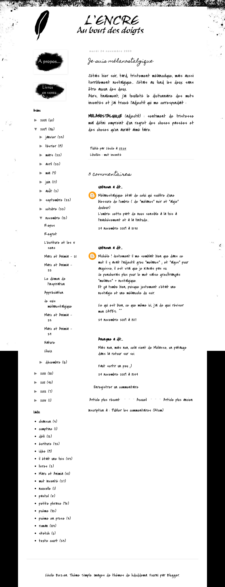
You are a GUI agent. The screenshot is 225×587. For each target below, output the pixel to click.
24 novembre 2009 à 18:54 (118, 374)
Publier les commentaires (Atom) (137, 410)
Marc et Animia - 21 (60, 256)
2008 (44, 120)
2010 (44, 373)
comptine (45, 429)
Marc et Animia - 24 (58, 331)
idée (42, 451)
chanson (45, 422)
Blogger (173, 575)
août (49, 191)
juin (48, 182)
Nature (49, 343)
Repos (49, 225)
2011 (43, 382)
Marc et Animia (51, 474)
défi (42, 436)
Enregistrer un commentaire (116, 387)
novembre (53, 218)
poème (44, 511)
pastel (44, 496)
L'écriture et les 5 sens (59, 245)
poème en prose (52, 518)
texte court (48, 541)
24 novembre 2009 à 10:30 (118, 228)
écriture (45, 444)
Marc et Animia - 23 (58, 317)
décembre (53, 362)
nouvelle (45, 489)
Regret (50, 234)
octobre (52, 209)
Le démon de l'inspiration (54, 281)
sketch (44, 533)
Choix (48, 351)
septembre (54, 200)
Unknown (104, 187)
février (51, 146)
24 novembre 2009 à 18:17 (117, 320)
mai (48, 173)
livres (43, 466)
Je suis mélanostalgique (58, 303)
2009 (44, 129)
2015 (44, 400)
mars (50, 155)
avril (49, 164)
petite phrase (50, 504)
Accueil (142, 400)
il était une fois (51, 459)
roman (43, 526)
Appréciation (53, 293)
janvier (51, 137)
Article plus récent (104, 400)
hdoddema (139, 575)
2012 (44, 391)
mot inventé (112, 154)
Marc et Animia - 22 (58, 267)
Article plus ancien (178, 400)
